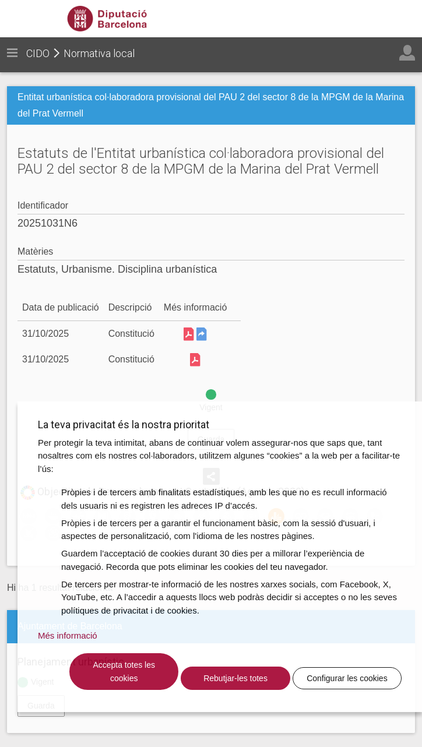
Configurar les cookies (347, 678)
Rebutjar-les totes (235, 678)
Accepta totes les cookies (124, 671)
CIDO (38, 53)
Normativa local (99, 53)
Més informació (67, 635)
